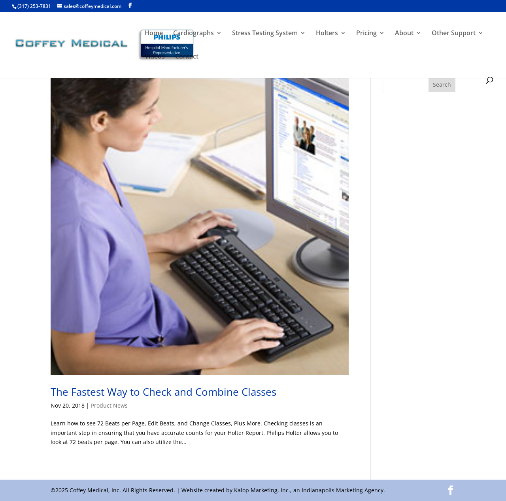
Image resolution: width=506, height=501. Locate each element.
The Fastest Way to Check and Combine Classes (163, 392)
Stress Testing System (265, 33)
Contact (186, 57)
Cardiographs (193, 33)
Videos (155, 57)
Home (154, 33)
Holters (327, 33)
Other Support (454, 33)
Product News (109, 405)
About (404, 33)
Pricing (366, 33)
